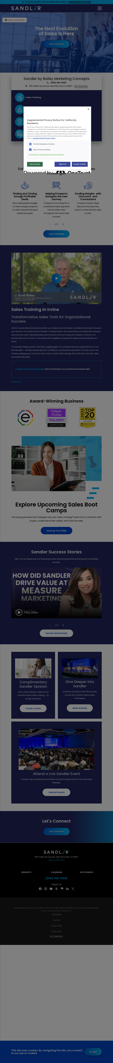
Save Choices (35, 164)
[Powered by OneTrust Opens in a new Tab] (32, 171)
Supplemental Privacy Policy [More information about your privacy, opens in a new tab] (44, 138)
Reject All (62, 164)
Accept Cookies (80, 164)
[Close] (88, 109)
